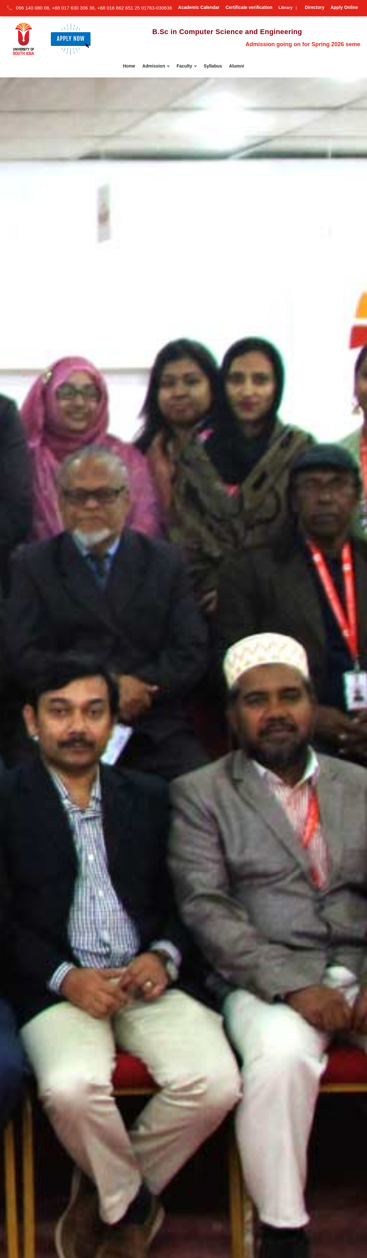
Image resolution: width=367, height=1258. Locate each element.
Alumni (236, 65)
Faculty (184, 65)
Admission (153, 65)
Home (129, 65)
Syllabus (213, 65)
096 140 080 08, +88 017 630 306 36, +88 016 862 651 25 (78, 8)
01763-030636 (156, 8)
